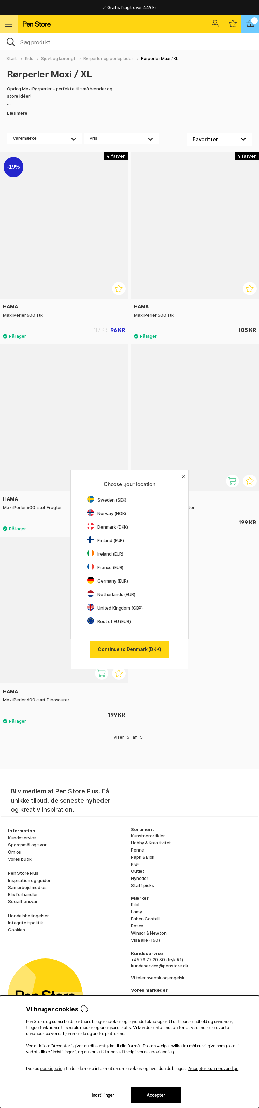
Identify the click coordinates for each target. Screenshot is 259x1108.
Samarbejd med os (27, 887)
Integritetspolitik (25, 922)
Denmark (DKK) (107, 527)
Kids (29, 58)
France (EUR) (105, 567)
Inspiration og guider (29, 880)
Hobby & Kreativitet (151, 842)
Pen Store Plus (23, 873)
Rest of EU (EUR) (109, 621)
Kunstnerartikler (148, 835)
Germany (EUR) (107, 581)
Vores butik (19, 859)
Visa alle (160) (145, 940)
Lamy (136, 911)
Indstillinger (103, 1095)
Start (11, 58)
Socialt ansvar (23, 901)
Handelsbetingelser (28, 915)
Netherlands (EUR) (111, 594)
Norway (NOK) (106, 513)
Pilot (135, 904)
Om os (14, 852)
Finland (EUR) (105, 540)
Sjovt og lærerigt (58, 58)
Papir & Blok (142, 857)
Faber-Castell (145, 918)
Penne (137, 850)
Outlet (137, 871)
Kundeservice (22, 837)
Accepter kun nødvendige (213, 1068)
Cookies (16, 930)
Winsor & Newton (149, 933)
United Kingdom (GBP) (115, 608)
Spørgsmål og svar (27, 844)
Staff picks (142, 885)
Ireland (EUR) (105, 554)
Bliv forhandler (23, 894)
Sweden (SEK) (106, 500)
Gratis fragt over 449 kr (129, 7)
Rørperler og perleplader (108, 58)
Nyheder (139, 878)
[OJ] (129, 41)
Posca (137, 925)
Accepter (156, 1095)
